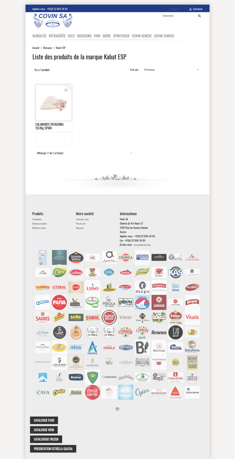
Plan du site (80, 223)
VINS (97, 35)
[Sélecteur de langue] (175, 9)
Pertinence (172, 69)
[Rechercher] (182, 16)
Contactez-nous (82, 219)
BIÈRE (107, 35)
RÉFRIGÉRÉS (57, 35)
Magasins (80, 227)
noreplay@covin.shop (142, 244)
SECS (71, 35)
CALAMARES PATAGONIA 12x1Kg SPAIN (49, 126)
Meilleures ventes (39, 227)
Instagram (117, 409)
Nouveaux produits (39, 223)
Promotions (37, 219)
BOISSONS (84, 35)
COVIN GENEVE (142, 35)
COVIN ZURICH (164, 35)
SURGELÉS (39, 35)
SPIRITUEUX (121, 35)
